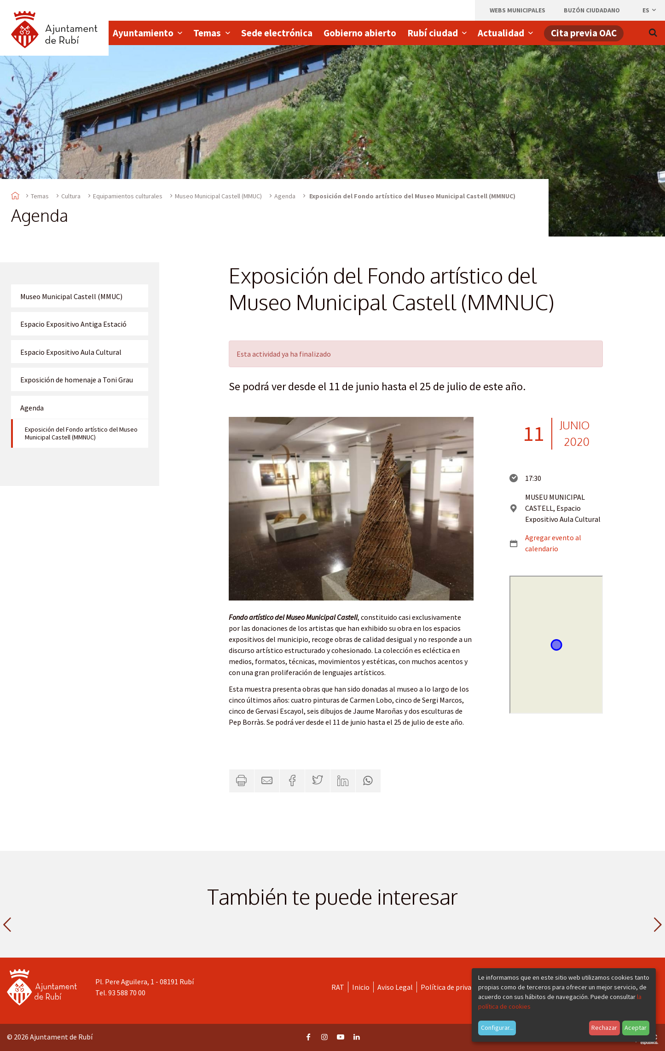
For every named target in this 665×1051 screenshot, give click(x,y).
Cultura (71, 196)
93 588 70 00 (126, 992)
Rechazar (604, 1027)
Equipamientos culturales (127, 196)
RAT (337, 987)
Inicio (361, 987)
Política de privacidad (454, 987)
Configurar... (497, 1027)
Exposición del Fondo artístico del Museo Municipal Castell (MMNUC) (81, 433)
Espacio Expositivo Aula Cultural (70, 352)
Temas (40, 196)
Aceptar (636, 1027)
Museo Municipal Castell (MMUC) (218, 196)
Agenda (284, 196)
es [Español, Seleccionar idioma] (649, 10)
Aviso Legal (395, 987)
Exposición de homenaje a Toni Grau (76, 379)
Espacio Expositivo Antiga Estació (73, 324)
